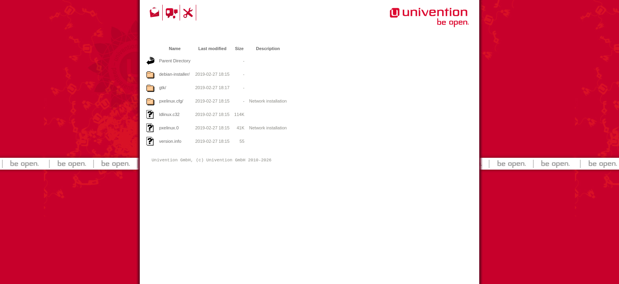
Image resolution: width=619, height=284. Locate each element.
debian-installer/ (174, 74)
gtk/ (162, 87)
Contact (155, 13)
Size (239, 48)
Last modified (212, 48)
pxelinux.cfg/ (171, 101)
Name (175, 48)
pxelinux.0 (169, 127)
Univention (413, 22)
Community (172, 13)
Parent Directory (174, 60)
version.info (170, 141)
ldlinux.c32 (169, 114)
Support (189, 13)
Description (268, 48)
